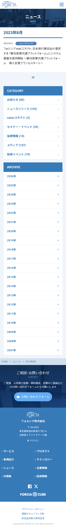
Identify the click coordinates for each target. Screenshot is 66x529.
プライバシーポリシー (33, 509)
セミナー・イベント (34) (22, 127)
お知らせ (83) (15, 99)
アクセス (34, 440)
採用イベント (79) (18, 154)
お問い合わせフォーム (35, 396)
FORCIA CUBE (33, 494)
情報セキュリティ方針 (33, 513)
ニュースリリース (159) (22, 109)
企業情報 (42, 468)
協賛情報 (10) (15, 136)
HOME (5, 361)
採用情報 (42, 476)
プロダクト (43, 451)
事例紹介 (9, 459)
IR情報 (7, 476)
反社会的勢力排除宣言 (33, 518)
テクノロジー (44, 459)
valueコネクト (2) (18, 117)
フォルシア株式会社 (20, 4)
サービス (9, 451)
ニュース (16, 361)
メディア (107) (16, 145)
